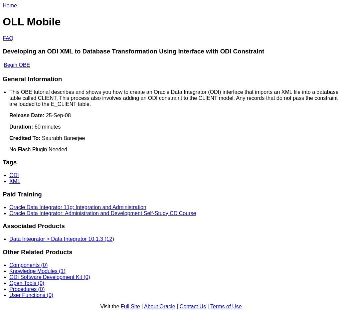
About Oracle (159, 306)
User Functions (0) (31, 295)
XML (14, 181)
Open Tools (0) (26, 283)
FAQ (8, 38)
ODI (14, 175)
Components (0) (28, 265)
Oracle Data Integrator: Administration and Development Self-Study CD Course (102, 213)
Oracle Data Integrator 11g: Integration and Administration (77, 207)
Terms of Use (226, 306)
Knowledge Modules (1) (37, 271)
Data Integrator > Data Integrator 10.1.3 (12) (61, 239)
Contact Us (193, 306)
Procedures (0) (27, 289)
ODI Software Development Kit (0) (49, 277)
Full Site (130, 306)
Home (10, 5)
